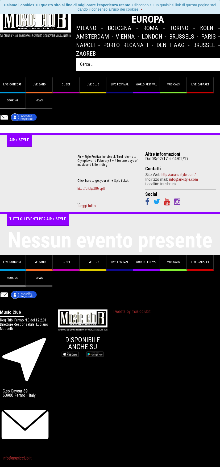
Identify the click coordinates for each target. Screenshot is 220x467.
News (39, 100)
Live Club (92, 84)
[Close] (142, 9)
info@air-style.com (183, 179)
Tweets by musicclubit (132, 311)
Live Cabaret (200, 84)
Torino (179, 27)
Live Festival (119, 84)
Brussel (204, 45)
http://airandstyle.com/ (178, 174)
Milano (86, 27)
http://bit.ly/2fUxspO (91, 189)
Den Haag (170, 45)
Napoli (85, 45)
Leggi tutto (86, 206)
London (152, 36)
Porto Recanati (125, 45)
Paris (208, 36)
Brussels (181, 36)
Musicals (173, 84)
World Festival (146, 84)
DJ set (66, 84)
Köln (206, 27)
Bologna (119, 27)
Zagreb (86, 53)
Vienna (125, 36)
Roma (150, 27)
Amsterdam (92, 36)
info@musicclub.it (17, 458)
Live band (39, 84)
